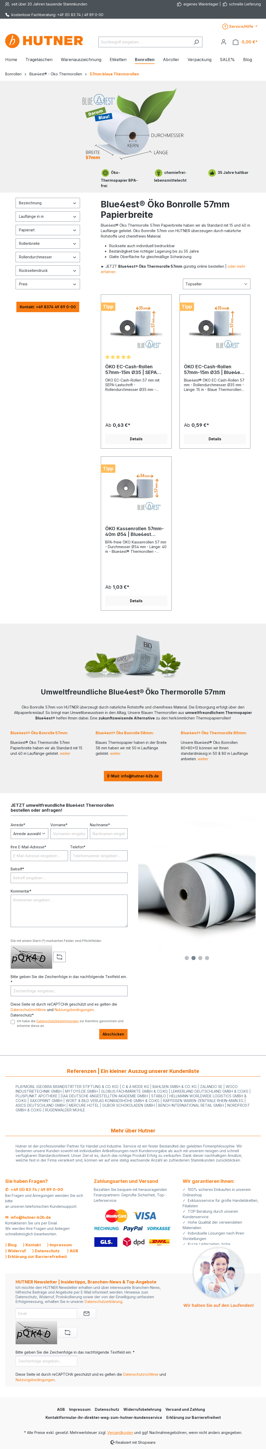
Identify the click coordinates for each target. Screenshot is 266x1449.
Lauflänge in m (48, 216)
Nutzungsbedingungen (74, 1009)
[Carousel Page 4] (207, 958)
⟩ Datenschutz (46, 1250)
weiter (65, 753)
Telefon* (77, 847)
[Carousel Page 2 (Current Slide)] (193, 958)
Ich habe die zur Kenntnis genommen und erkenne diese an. (70, 1023)
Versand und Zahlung (185, 1409)
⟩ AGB (72, 1250)
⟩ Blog (11, 1244)
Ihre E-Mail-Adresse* (28, 847)
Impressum (80, 1409)
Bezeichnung (48, 203)
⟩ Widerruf (15, 1250)
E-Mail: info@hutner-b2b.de (133, 776)
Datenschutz (107, 1409)
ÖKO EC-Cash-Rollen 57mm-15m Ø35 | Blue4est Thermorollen (214, 369)
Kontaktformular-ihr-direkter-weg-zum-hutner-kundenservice (103, 1417)
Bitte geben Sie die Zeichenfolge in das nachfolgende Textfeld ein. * (69, 979)
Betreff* (17, 869)
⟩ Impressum (59, 1244)
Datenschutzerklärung (103, 1301)
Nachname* (100, 825)
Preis (48, 284)
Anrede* (18, 825)
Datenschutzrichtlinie (28, 1009)
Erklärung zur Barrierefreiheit (193, 1417)
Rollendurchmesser (48, 257)
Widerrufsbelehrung (142, 1409)
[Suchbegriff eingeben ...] (144, 42)
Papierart (48, 230)
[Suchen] (196, 42)
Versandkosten (120, 1432)
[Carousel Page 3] (200, 958)
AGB (61, 1409)
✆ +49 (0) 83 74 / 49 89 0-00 (34, 1189)
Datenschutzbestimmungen (57, 1021)
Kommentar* (21, 891)
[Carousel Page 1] (187, 958)
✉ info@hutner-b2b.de (28, 1217)
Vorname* (59, 825)
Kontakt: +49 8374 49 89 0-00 (48, 307)
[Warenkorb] (245, 42)
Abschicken (113, 1034)
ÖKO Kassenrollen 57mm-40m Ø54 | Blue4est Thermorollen (134, 531)
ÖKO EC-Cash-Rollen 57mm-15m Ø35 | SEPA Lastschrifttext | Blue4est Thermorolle (134, 369)
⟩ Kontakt (32, 1244)
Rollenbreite (48, 243)
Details (136, 439)
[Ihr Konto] (224, 42)
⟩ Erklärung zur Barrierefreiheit (36, 1256)
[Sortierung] (216, 284)
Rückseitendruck (48, 270)
